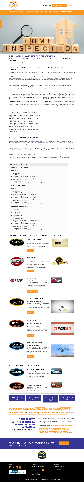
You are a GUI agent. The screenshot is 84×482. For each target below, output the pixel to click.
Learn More (30, 250)
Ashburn (70, 434)
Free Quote (71, 5)
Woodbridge (59, 434)
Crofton (45, 428)
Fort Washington (55, 425)
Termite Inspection (65, 406)
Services (28, 11)
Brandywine (56, 428)
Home (11, 11)
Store (66, 11)
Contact (11, 14)
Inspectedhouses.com (37, 141)
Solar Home (64, 412)
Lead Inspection (49, 411)
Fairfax (64, 432)
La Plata (47, 429)
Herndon (69, 432)
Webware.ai (57, 479)
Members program (36, 474)
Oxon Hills (71, 425)
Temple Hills (64, 425)
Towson (58, 431)
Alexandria (58, 432)
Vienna (45, 434)
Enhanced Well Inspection (62, 411)
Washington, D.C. (43, 432)
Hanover (40, 431)
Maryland (64, 431)
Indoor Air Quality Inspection (27, 408)
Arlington (52, 432)
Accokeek (41, 427)
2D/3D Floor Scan (41, 413)
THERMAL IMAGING (55, 412)
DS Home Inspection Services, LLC (40, 479)
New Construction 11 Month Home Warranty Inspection (52, 409)
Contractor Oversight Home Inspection (38, 412)
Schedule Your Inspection (59, 5)
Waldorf (52, 429)
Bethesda (67, 428)
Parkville (53, 431)
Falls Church (51, 434)
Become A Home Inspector (49, 11)
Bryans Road (66, 429)
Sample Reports (16, 11)
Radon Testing (13, 408)
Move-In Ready (63, 413)
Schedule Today (63, 443)
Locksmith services (52, 413)
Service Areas (35, 11)
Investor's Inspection (37, 411)
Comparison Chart (32, 291)
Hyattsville (53, 427)
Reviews (70, 11)
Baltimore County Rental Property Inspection (22, 409)
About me (22, 11)
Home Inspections (40, 406)
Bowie (62, 428)
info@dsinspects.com (59, 468)
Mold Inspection (41, 408)
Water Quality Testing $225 (50, 399)
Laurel (51, 428)
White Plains (59, 429)
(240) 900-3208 (47, 5)
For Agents (41, 11)
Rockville (41, 429)
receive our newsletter (42, 467)
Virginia (65, 434)
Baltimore (47, 431)
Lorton (40, 434)
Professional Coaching (60, 11)
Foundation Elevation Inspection (26, 413)
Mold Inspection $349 (67, 398)
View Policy (30, 271)
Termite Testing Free (17, 398)
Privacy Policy (35, 473)
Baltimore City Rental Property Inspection (58, 408)
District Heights (61, 427)
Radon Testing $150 (34, 398)
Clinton (47, 427)
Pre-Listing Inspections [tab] (38, 165)
